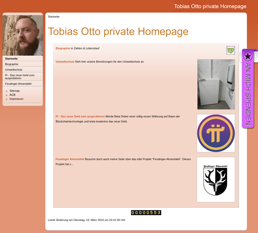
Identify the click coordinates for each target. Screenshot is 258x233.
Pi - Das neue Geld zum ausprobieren (20, 77)
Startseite (11, 58)
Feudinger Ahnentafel (18, 83)
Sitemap (15, 90)
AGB (12, 94)
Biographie (11, 64)
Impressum (16, 98)
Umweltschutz (13, 69)
